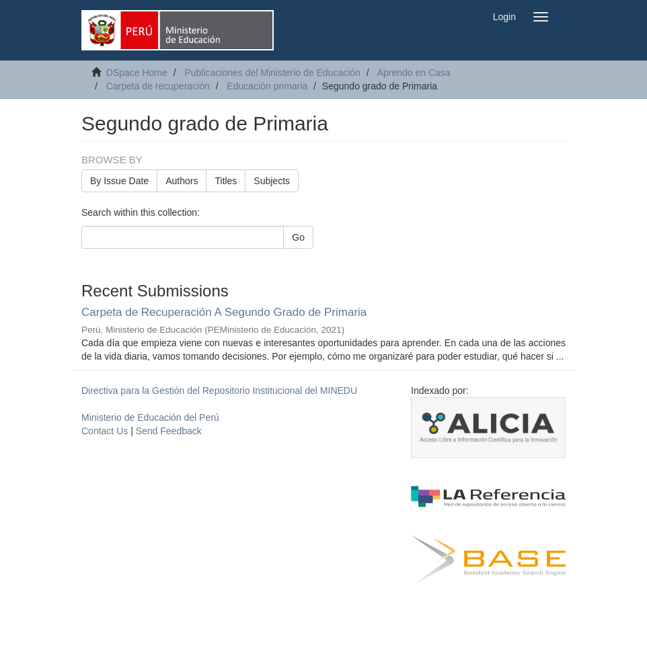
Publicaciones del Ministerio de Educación (272, 72)
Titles (226, 180)
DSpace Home (136, 72)
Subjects (272, 180)
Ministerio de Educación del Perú (150, 417)
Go (298, 237)
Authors (181, 180)
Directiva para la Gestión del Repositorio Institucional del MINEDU (219, 390)
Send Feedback (169, 431)
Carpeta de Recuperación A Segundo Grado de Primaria (224, 312)
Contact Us (104, 431)
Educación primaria (267, 86)
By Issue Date (119, 180)
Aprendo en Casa (414, 72)
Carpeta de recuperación (158, 86)
